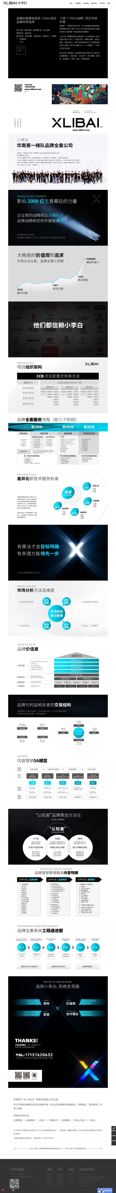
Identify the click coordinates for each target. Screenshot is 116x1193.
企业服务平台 (86, 1169)
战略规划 (49, 1174)
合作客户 (49, 1183)
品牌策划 (30, 1120)
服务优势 (60, 1180)
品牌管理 (49, 1180)
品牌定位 (49, 1177)
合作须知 (49, 1186)
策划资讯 (71, 1174)
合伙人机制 (60, 1177)
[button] (77, 3)
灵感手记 (71, 1180)
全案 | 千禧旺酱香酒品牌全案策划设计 (48, 1148)
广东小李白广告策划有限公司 (37, 1099)
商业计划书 (79, 1120)
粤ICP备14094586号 (85, 1186)
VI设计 (42, 1120)
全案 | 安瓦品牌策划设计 (78, 1148)
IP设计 (92, 1120)
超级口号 (60, 1183)
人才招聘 (60, 1186)
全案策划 (18, 1120)
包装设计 (53, 1120)
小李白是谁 (60, 1174)
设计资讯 (71, 1177)
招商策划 (66, 1120)
